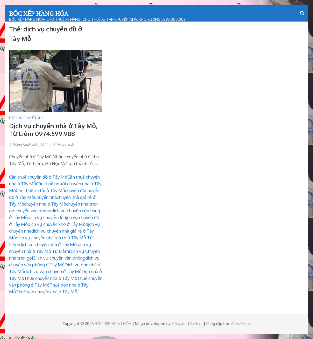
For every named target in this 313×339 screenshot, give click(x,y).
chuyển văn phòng (33, 210)
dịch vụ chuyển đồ (45, 217)
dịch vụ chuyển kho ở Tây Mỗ (57, 224)
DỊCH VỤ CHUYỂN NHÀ (26, 118)
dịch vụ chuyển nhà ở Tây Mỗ (48, 244)
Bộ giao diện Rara (187, 323)
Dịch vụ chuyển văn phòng (59, 258)
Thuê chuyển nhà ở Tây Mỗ (50, 278)
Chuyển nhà (45, 197)
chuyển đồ (75, 190)
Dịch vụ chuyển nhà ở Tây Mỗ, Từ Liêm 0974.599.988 (53, 130)
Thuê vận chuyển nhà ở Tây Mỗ (46, 291)
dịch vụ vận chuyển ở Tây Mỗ (53, 271)
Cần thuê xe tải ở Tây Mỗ (40, 190)
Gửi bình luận (64, 145)
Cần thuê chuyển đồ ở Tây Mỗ (38, 177)
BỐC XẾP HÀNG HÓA (38, 13)
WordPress (240, 323)
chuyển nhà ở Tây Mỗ (45, 204)
